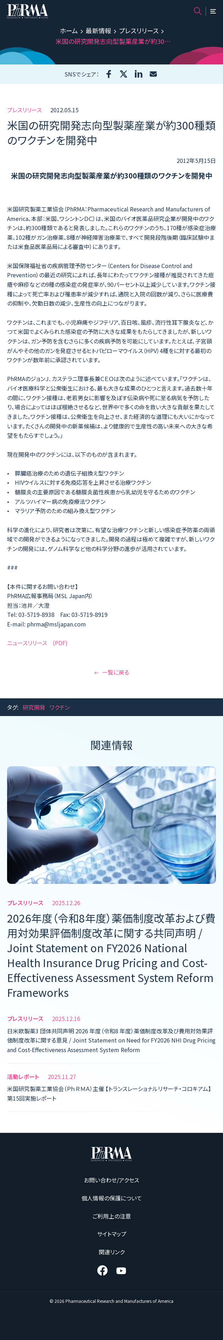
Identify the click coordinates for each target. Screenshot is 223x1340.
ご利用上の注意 (111, 1216)
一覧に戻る (111, 672)
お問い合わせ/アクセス (111, 1180)
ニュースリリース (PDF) (37, 642)
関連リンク (112, 1252)
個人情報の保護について (111, 1198)
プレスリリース (139, 30)
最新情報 (98, 30)
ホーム (69, 30)
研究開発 (34, 707)
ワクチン (60, 707)
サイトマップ (111, 1234)
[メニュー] (213, 11)
